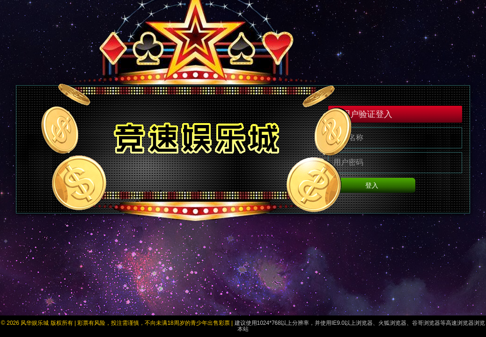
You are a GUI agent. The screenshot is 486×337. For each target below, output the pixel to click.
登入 (395, 188)
